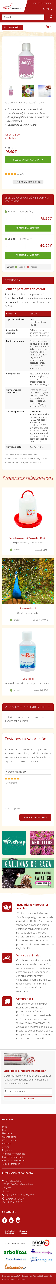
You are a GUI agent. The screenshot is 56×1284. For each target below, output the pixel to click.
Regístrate (7, 1150)
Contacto (6, 1143)
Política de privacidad (12, 1157)
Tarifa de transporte (12, 1163)
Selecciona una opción (28, 160)
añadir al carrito (28, 228)
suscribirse (27, 1099)
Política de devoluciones (14, 1160)
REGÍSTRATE (48, 3)
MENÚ (47, 9)
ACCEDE (36, 3)
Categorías (12, 27)
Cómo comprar (9, 1140)
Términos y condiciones (13, 1153)
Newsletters (8, 1133)
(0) (49, 26)
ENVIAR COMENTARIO (35, 817)
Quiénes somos (9, 1136)
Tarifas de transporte (28, 182)
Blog (4, 1130)
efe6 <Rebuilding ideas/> (17, 1279)
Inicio (4, 1126)
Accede (5, 1146)
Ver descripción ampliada (13, 136)
